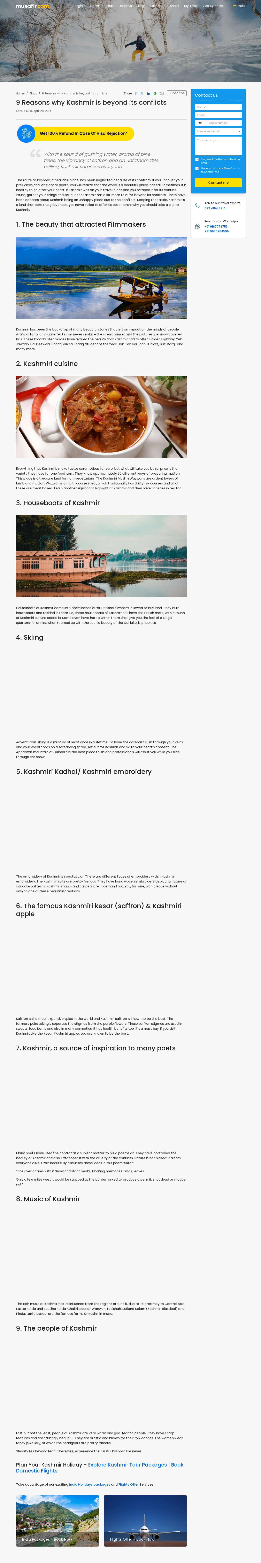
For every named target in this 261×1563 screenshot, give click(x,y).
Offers (155, 5)
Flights (80, 5)
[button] (218, 131)
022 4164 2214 (215, 208)
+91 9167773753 (216, 226)
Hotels (95, 5)
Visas (109, 5)
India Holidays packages (89, 1484)
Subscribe (177, 93)
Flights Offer (128, 1484)
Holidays (125, 5)
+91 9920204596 (217, 231)
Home (20, 93)
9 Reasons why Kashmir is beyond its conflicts (74, 93)
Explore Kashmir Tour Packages (127, 1464)
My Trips (191, 5)
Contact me (218, 182)
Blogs (141, 5)
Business (172, 5)
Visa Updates (213, 5)
